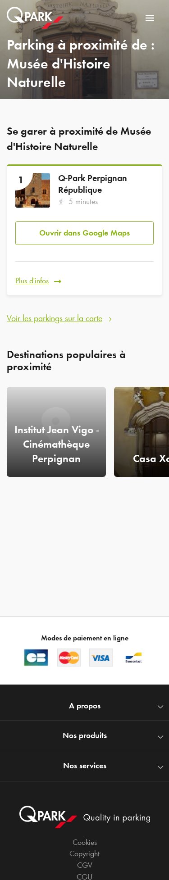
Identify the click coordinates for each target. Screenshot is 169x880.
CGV (84, 865)
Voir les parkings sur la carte (54, 318)
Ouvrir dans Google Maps (84, 233)
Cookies (85, 842)
